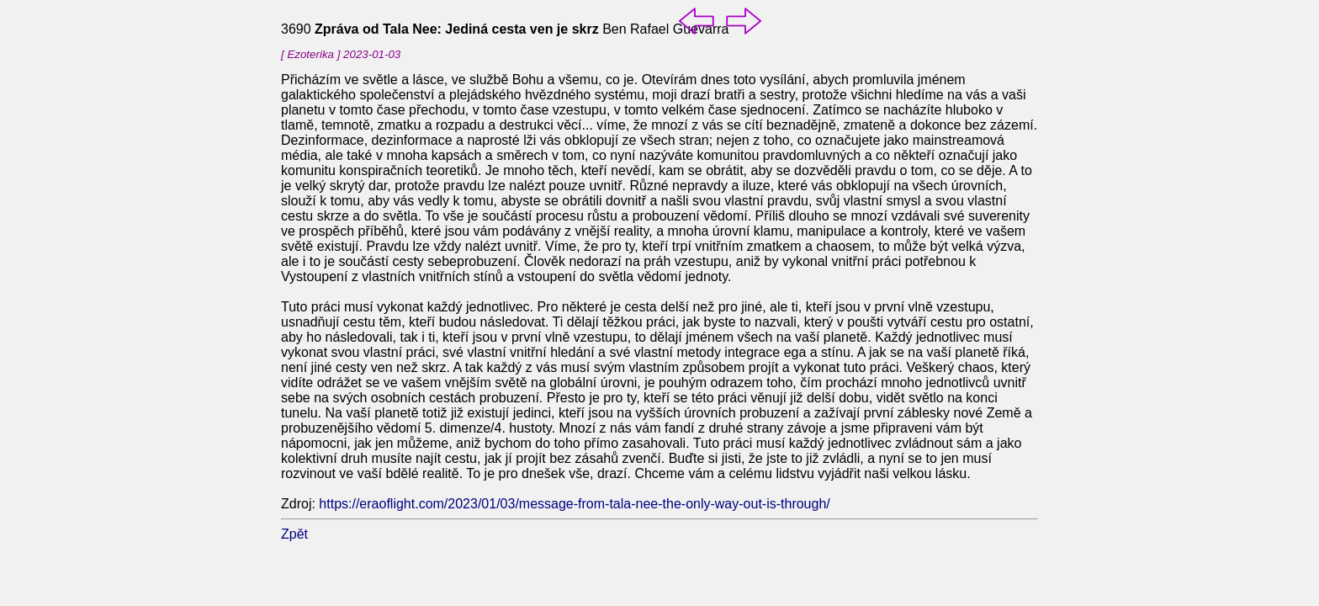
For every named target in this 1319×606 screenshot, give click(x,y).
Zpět (294, 534)
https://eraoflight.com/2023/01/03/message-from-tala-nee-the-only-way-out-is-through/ (574, 504)
